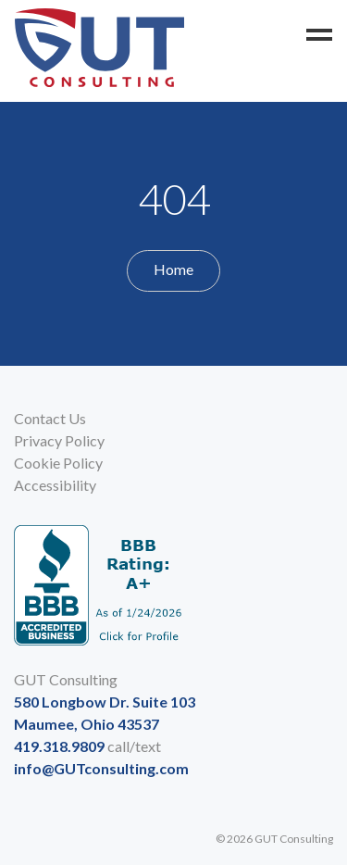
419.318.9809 (59, 746)
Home (173, 269)
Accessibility (55, 485)
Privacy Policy (59, 440)
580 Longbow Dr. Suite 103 (104, 701)
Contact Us (50, 418)
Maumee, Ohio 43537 (86, 724)
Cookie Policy (58, 462)
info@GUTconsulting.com (101, 768)
